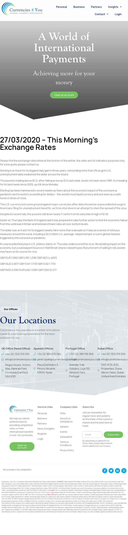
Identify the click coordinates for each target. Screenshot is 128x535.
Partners (96, 7)
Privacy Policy (67, 450)
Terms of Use (51, 494)
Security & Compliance (66, 420)
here (53, 490)
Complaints (66, 436)
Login (118, 14)
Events (63, 431)
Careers (64, 426)
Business (79, 7)
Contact (101, 14)
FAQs (62, 413)
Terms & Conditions (66, 443)
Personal (61, 7)
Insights (115, 6)
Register (42, 433)
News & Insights (46, 428)
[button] (10, 309)
